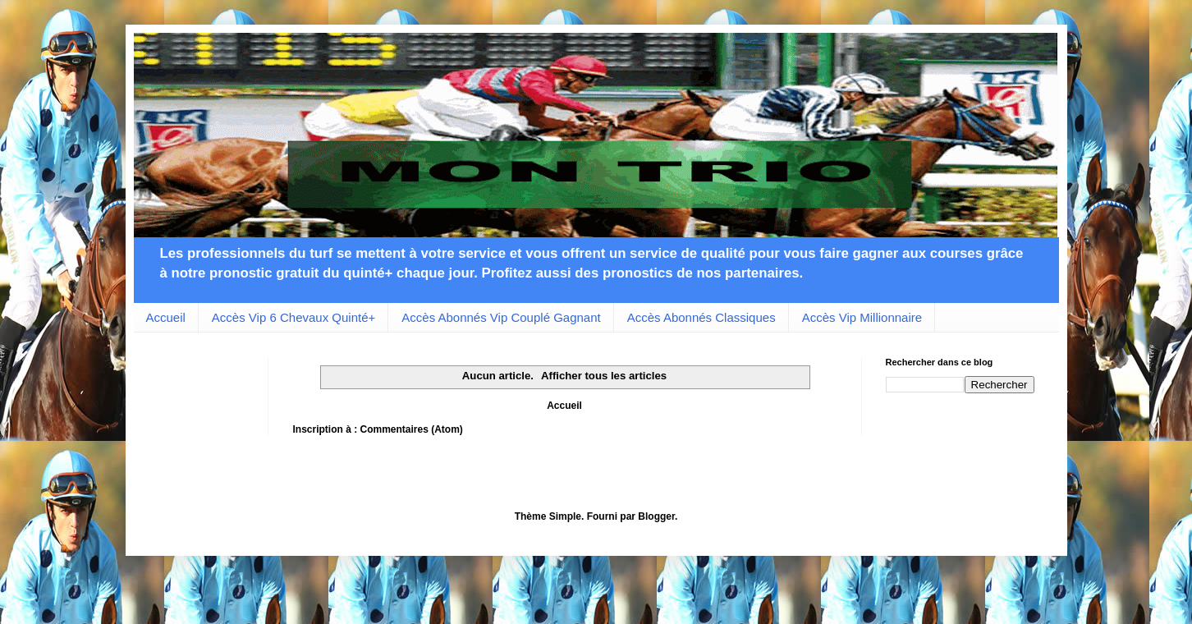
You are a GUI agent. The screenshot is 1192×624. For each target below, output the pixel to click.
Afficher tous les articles (604, 375)
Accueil (166, 317)
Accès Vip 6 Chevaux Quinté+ (293, 317)
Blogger (656, 516)
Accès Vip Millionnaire (862, 317)
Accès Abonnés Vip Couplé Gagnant (500, 317)
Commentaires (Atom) (411, 429)
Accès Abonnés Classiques (701, 317)
